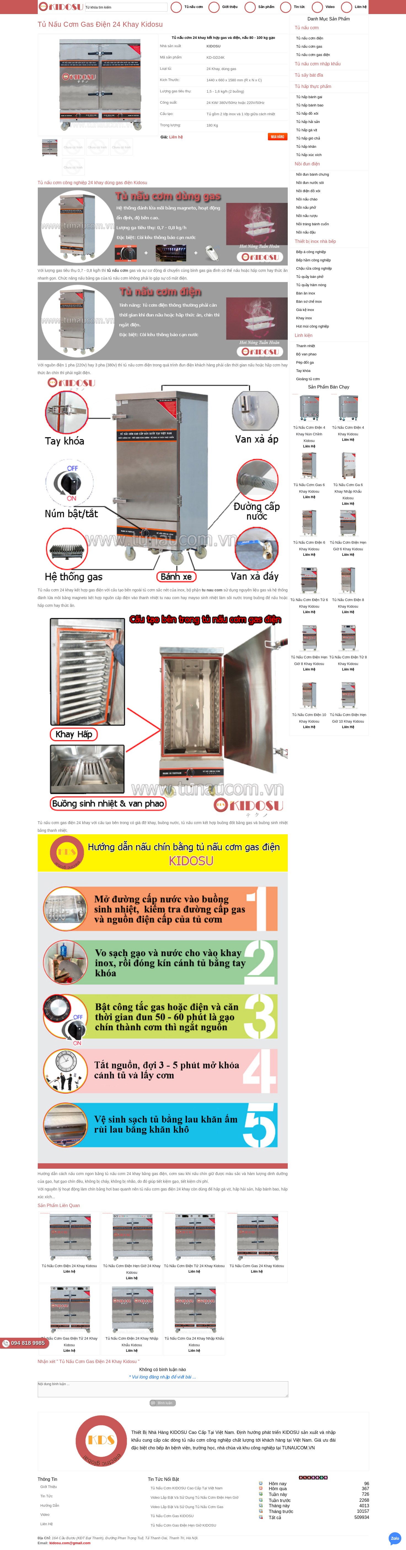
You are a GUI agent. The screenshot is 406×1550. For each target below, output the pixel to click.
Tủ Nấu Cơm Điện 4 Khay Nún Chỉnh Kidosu (309, 434)
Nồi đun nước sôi (310, 183)
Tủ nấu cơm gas (309, 46)
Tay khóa (303, 371)
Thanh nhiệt (305, 346)
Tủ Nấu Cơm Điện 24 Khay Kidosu (69, 1266)
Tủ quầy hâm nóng (311, 285)
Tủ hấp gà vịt (306, 130)
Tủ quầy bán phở (310, 277)
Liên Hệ (309, 446)
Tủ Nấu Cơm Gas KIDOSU (171, 1516)
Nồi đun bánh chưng (312, 174)
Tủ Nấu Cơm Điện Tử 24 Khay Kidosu (194, 1266)
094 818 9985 (28, 1343)
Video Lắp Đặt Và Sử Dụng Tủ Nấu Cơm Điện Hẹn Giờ (194, 1497)
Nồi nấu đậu (306, 232)
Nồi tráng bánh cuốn (312, 224)
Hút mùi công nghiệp (312, 326)
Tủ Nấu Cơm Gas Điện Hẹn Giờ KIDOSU (183, 1525)
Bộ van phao (306, 354)
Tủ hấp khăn (306, 146)
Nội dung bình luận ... (163, 1389)
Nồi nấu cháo (307, 199)
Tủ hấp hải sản (308, 122)
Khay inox (304, 318)
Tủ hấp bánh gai (309, 97)
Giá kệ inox (305, 310)
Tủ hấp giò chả (308, 138)
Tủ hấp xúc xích (309, 155)
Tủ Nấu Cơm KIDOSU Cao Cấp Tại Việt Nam (186, 1488)
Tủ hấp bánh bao (310, 105)
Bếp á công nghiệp (311, 252)
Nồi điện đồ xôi (308, 191)
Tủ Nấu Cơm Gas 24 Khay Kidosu (257, 1266)
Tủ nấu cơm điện (309, 38)
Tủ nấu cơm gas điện (313, 55)
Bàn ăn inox (305, 293)
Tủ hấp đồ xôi (307, 113)
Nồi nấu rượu (307, 216)
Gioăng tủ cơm (308, 379)
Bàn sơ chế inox (309, 301)
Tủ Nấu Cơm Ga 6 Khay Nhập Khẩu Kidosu (348, 491)
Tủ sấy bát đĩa (309, 75)
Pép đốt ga (305, 362)
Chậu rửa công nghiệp (314, 268)
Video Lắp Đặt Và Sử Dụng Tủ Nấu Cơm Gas (186, 1507)
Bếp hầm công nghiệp (313, 260)
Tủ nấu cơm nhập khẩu (318, 63)
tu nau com (169, 598)
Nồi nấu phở (306, 207)
